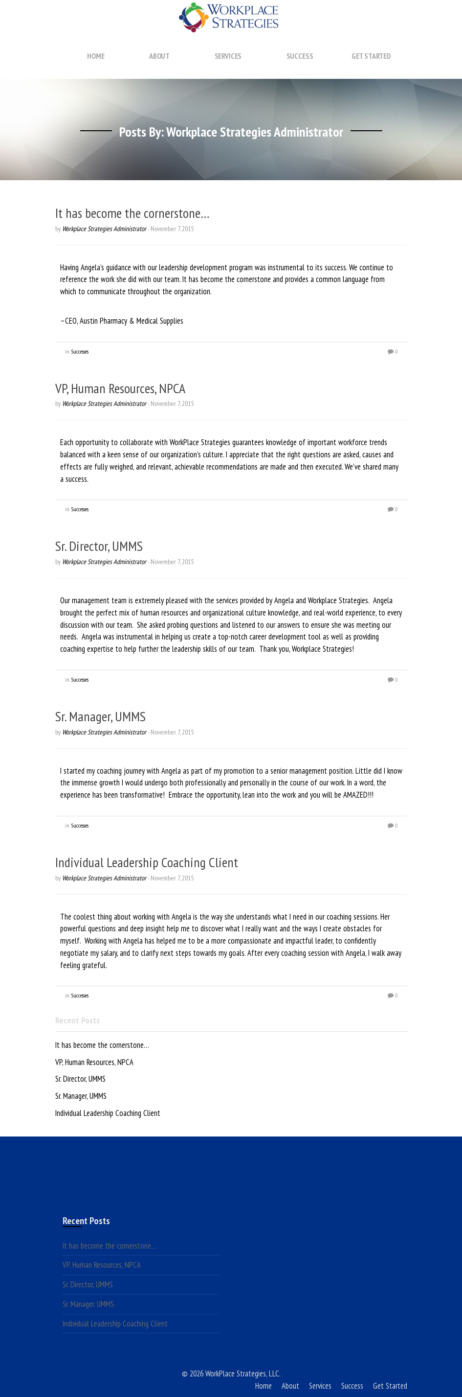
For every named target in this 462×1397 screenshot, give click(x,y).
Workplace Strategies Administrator (104, 228)
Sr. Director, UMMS (99, 546)
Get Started (371, 65)
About (159, 65)
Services (228, 65)
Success (299, 65)
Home (95, 65)
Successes (79, 351)
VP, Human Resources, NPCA (120, 388)
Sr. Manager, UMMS (100, 716)
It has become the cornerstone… (132, 213)
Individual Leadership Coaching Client (146, 862)
